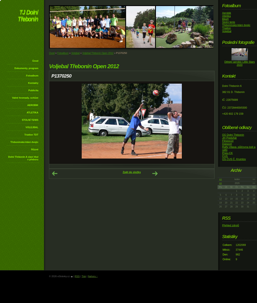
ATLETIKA (32, 112)
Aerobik (226, 13)
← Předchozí (54, 173)
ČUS (225, 156)
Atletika (226, 16)
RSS (77, 276)
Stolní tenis (228, 22)
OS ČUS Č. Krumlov (234, 159)
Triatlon (226, 28)
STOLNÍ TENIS (30, 120)
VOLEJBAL (31, 127)
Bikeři (225, 19)
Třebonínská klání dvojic (24, 142)
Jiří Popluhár (229, 137)
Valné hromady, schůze (25, 97)
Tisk (84, 276)
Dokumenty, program (26, 68)
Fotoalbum (32, 75)
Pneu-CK (227, 153)
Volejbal (75, 53)
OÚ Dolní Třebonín (233, 134)
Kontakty (33, 83)
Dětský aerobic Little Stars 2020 (239, 63)
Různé (34, 149)
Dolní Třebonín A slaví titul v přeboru (23, 158)
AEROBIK (32, 105)
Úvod (35, 61)
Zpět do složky (132, 172)
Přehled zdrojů (230, 225)
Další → (155, 173)
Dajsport (227, 144)
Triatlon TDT (31, 134)
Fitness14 (227, 140)
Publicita (33, 90)
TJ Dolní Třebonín (28, 16)
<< (220, 179)
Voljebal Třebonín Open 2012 (97, 53)
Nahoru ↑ (93, 276)
